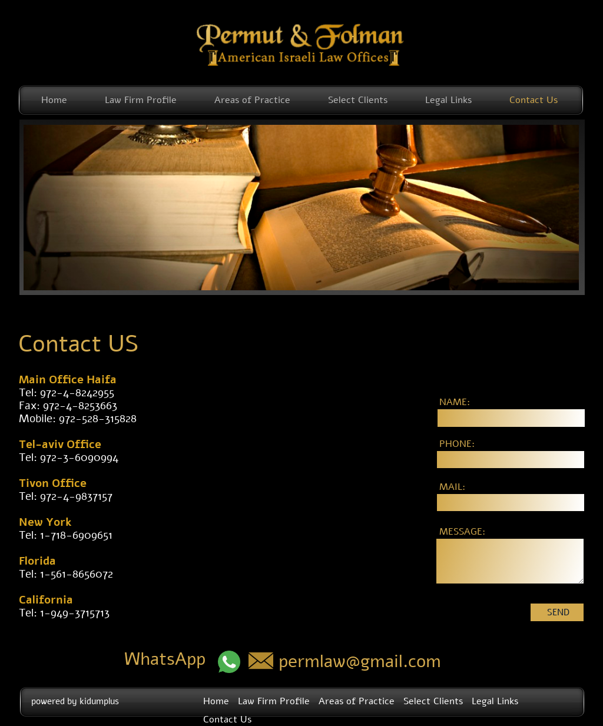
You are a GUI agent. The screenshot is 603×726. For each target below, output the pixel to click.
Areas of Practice (252, 100)
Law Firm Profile (141, 100)
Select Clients (357, 100)
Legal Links (448, 100)
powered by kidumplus (75, 701)
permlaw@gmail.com (360, 661)
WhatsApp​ (165, 659)
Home (54, 100)
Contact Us (533, 100)
